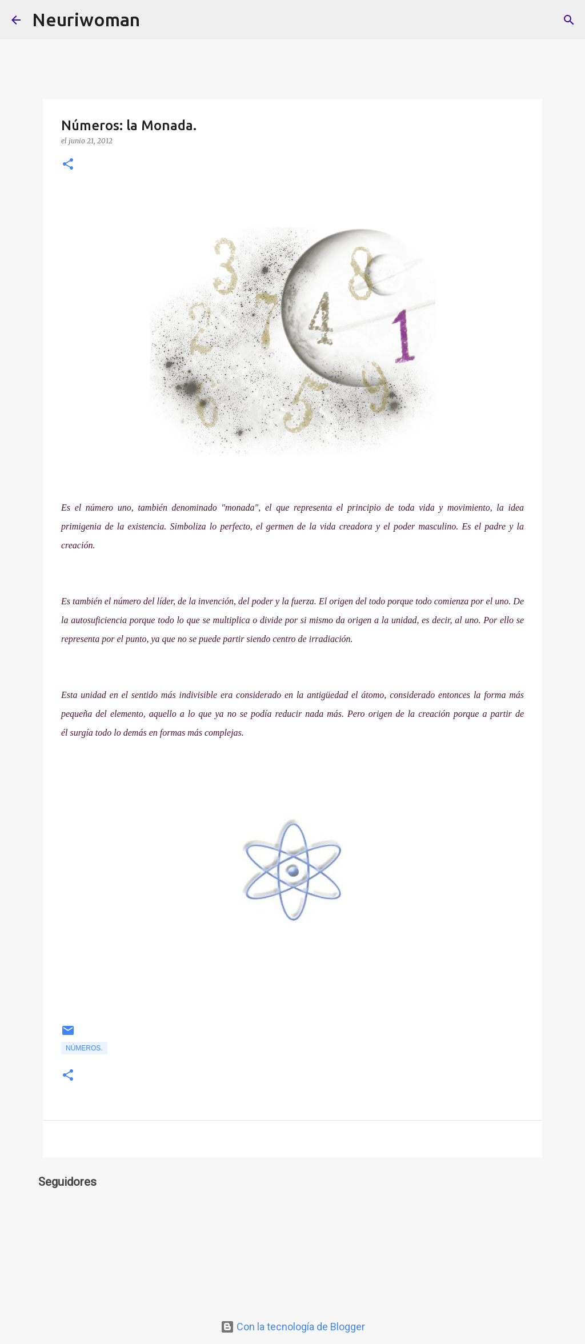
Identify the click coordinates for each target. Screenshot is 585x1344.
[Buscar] (156, 20)
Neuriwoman (86, 19)
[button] (68, 164)
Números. (84, 1048)
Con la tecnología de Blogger (293, 1327)
